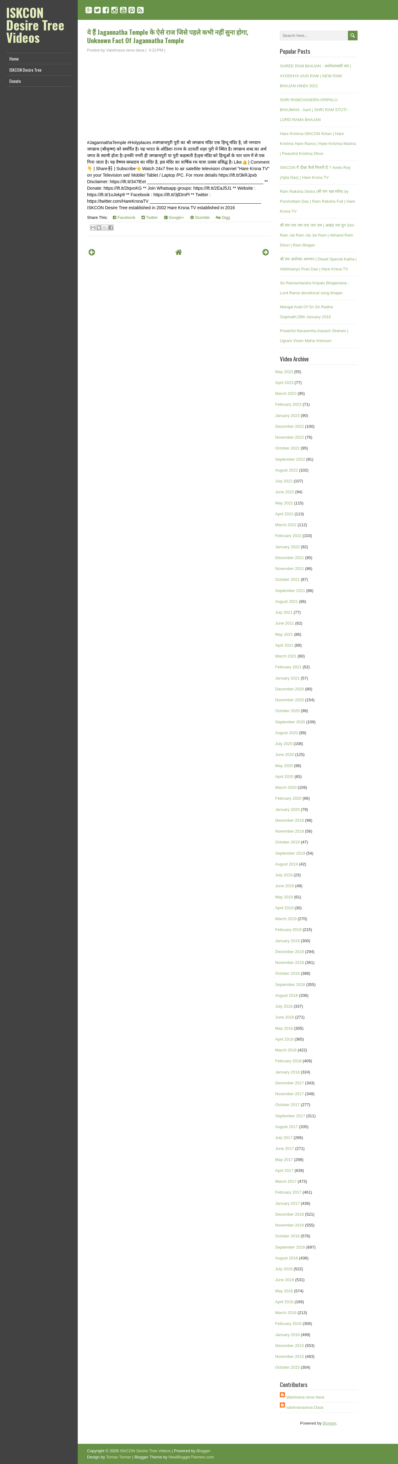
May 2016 (284, 1291)
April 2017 (284, 1170)
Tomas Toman (118, 1457)
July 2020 (284, 743)
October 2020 (287, 710)
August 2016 (286, 1258)
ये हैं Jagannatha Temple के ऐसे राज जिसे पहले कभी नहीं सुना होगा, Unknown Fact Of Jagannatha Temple (167, 36)
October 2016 (287, 1236)
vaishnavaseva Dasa (304, 1407)
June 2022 (284, 492)
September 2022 (290, 459)
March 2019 (286, 918)
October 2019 (287, 842)
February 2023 (288, 404)
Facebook (124, 217)
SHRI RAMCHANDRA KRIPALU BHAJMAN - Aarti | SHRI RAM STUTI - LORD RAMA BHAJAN (314, 109)
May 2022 (284, 503)
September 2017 (290, 1116)
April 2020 (284, 776)
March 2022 (286, 524)
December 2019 (289, 820)
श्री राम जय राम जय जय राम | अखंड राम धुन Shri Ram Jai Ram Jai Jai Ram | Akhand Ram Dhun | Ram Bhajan (317, 235)
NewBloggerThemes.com (191, 1457)
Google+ (174, 217)
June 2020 (284, 754)
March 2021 (286, 656)
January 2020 (287, 809)
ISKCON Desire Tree (25, 69)
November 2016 (289, 1225)
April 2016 (284, 1301)
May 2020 (284, 765)
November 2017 (289, 1093)
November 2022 (289, 437)
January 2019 (287, 940)
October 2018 (287, 973)
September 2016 (290, 1247)
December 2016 (289, 1214)
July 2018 (284, 1006)
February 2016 (288, 1323)
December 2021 (289, 557)
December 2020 (289, 689)
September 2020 (290, 722)
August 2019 (286, 864)
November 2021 (289, 568)
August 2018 (286, 995)
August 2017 (286, 1126)
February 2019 (288, 929)
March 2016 (286, 1312)
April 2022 (284, 514)
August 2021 (286, 601)
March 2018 (286, 1050)
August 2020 (286, 732)
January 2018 (287, 1072)
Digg (223, 217)
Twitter (149, 217)
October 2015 (287, 1367)
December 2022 (289, 426)
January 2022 (287, 546)
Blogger (329, 1423)
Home (14, 58)
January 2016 (287, 1334)
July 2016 (284, 1269)
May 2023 (284, 371)
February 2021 (288, 667)
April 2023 (284, 382)
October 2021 (287, 579)
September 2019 (290, 853)
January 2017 (287, 1203)
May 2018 (284, 1028)
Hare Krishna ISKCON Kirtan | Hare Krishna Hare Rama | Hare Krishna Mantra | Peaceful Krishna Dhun (318, 143)
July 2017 (284, 1137)
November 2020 (289, 700)
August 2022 (286, 470)
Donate (15, 81)
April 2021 (284, 645)
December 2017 (289, 1083)
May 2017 (284, 1159)
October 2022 (287, 448)
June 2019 (284, 885)
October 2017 (287, 1104)
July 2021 (284, 612)
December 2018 (289, 951)
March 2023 (286, 393)
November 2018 (289, 962)
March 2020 (286, 787)
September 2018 (290, 984)
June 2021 (284, 623)
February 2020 (288, 798)
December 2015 (289, 1345)
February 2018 (288, 1061)
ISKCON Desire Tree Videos (35, 25)
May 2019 (284, 897)
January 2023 (287, 415)
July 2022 (284, 481)
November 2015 (289, 1356)
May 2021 (284, 634)
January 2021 (287, 678)
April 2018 (284, 1039)
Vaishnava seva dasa (305, 1397)
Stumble (200, 217)
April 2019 (284, 908)
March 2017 (286, 1181)
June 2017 (284, 1148)
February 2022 (288, 535)
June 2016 (284, 1279)
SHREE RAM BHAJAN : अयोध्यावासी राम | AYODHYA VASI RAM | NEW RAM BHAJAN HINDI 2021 (315, 76)
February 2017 (288, 1192)
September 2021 (290, 590)
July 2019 (284, 875)
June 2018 (284, 1017)
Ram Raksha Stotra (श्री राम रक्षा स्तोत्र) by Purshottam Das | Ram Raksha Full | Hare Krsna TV (317, 201)
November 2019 (289, 831)
